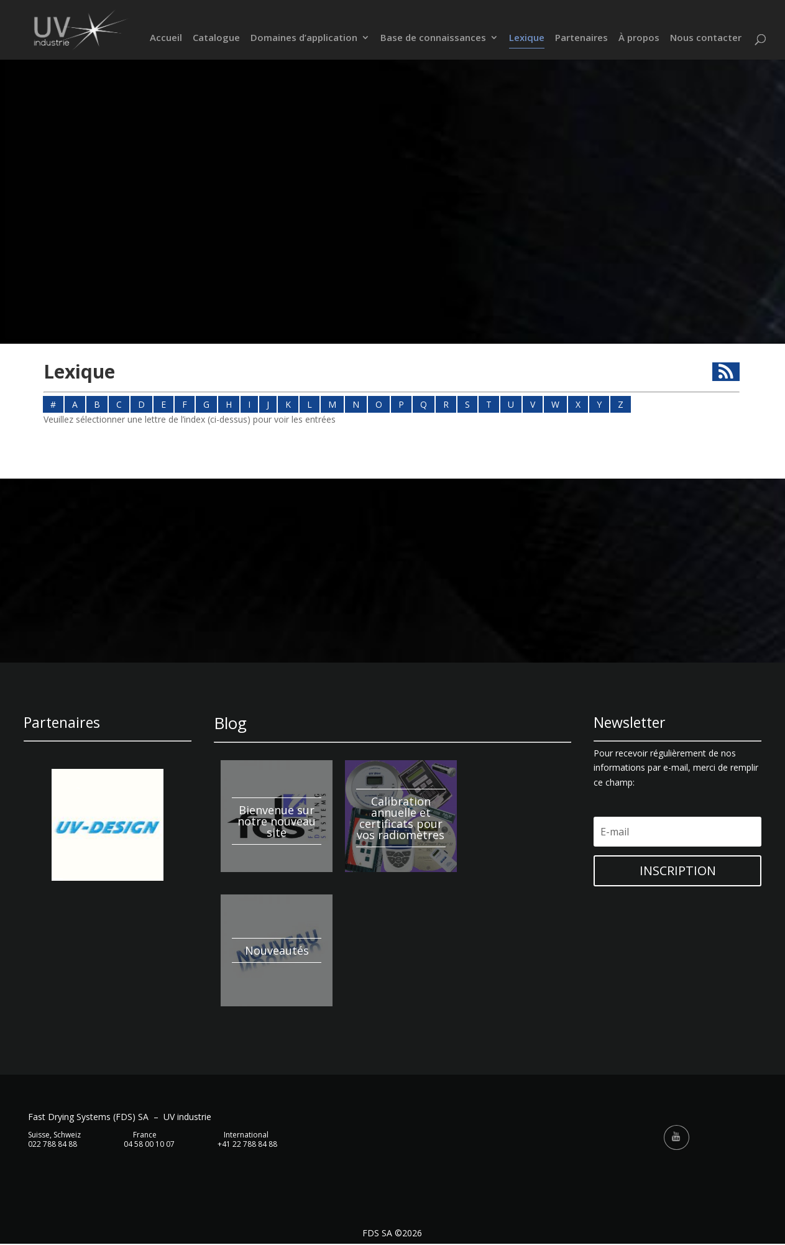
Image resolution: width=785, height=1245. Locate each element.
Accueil (166, 39)
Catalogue (216, 39)
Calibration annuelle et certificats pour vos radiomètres (400, 818)
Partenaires (581, 39)
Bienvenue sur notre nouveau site (276, 821)
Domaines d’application (303, 39)
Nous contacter (705, 39)
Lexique (526, 39)
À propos (638, 39)
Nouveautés (277, 950)
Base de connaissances (433, 39)
